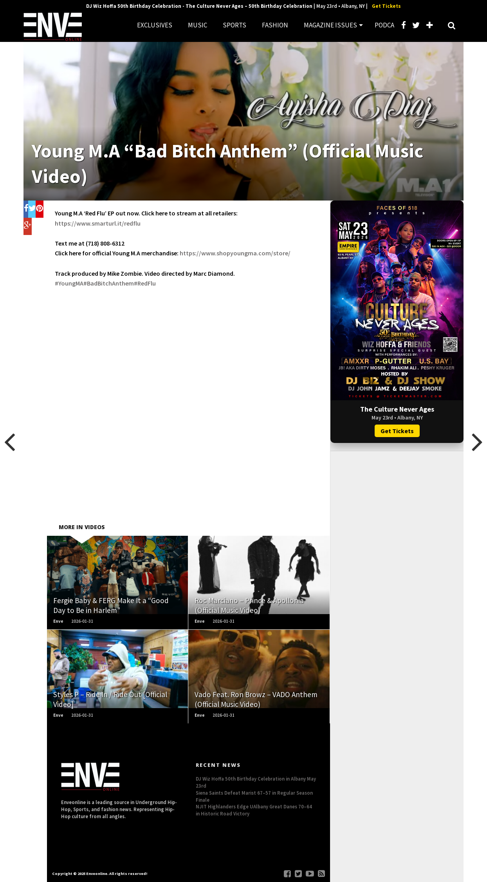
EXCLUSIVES (154, 25)
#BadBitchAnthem (108, 283)
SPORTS (234, 25)
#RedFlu (145, 283)
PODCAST (388, 25)
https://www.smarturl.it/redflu (98, 223)
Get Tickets (386, 6)
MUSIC (197, 25)
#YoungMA (69, 283)
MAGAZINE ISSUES (330, 25)
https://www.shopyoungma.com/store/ (235, 253)
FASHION (275, 25)
